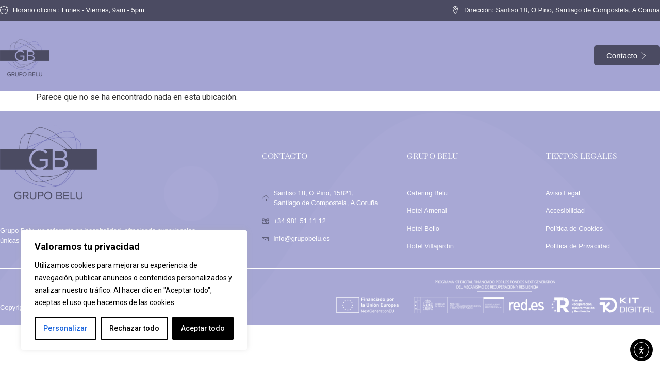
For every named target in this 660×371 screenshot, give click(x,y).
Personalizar (65, 328)
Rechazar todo (134, 328)
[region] (134, 290)
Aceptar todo (203, 328)
